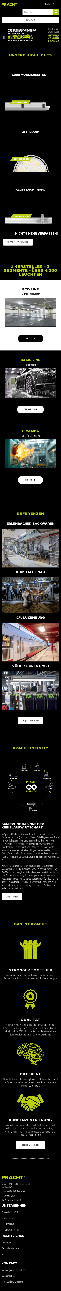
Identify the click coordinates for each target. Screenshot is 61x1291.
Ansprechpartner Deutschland (14, 1270)
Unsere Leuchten (9, 1218)
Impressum (6, 1242)
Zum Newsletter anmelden (12, 1281)
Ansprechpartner (8, 1276)
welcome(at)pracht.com (11, 1199)
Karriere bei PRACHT (10, 1212)
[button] (30, 20)
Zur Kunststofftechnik (10, 1230)
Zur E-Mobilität (8, 1224)
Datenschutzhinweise (10, 1248)
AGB (3, 1254)
